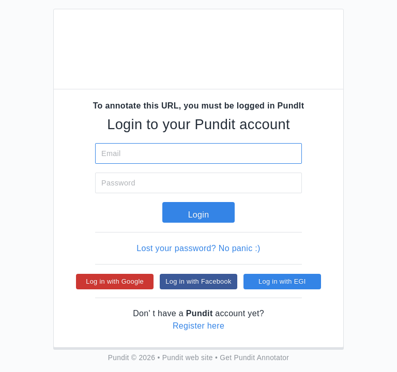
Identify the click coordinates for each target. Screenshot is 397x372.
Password (118, 183)
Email (111, 153)
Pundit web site (187, 358)
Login (198, 214)
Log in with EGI (282, 281)
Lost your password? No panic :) (198, 248)
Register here (198, 325)
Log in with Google (115, 281)
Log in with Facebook (198, 281)
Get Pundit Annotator (254, 358)
